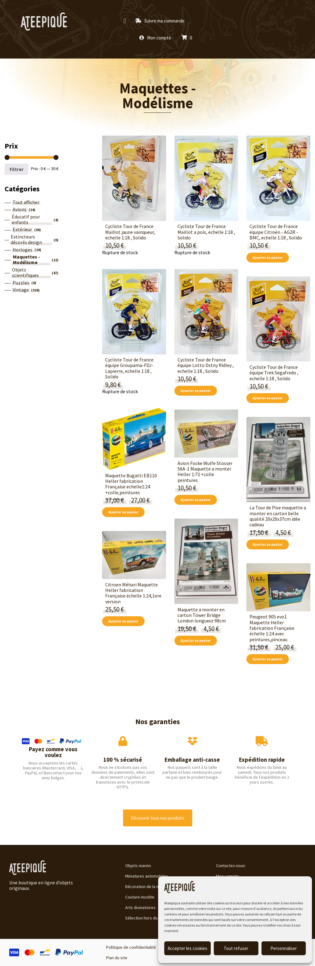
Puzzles (21, 282)
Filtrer (16, 169)
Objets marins (138, 865)
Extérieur (22, 229)
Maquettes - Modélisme (157, 95)
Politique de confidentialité (131, 947)
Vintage (21, 289)
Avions (19, 209)
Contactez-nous (230, 865)
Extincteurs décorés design (26, 239)
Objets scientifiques (25, 272)
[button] (125, 21)
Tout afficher (26, 202)
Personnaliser (283, 948)
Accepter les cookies (187, 948)
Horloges (22, 249)
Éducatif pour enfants (26, 219)
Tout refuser (236, 948)
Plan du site (116, 957)
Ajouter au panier (268, 257)
